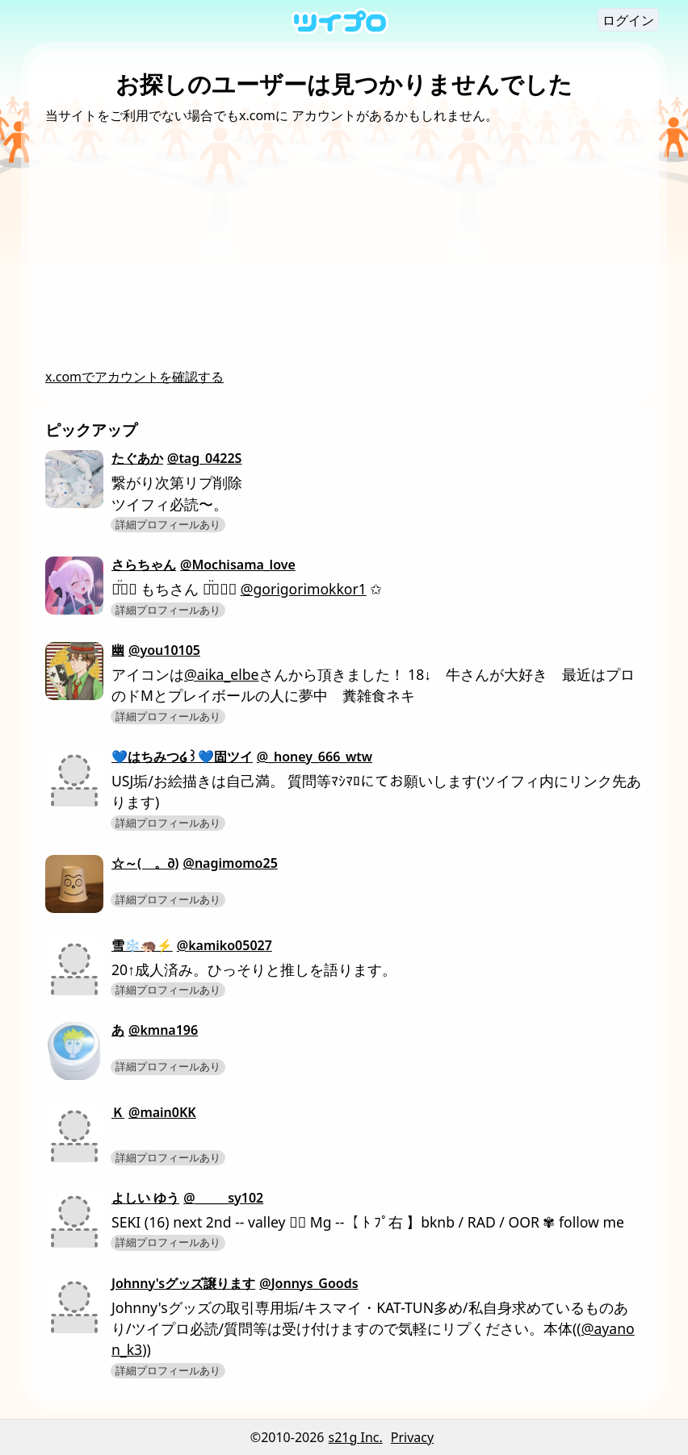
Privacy (412, 1437)
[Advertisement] (344, 246)
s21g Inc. (356, 1437)
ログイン (628, 20)
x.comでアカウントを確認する (134, 377)
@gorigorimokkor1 (304, 588)
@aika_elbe (221, 674)
